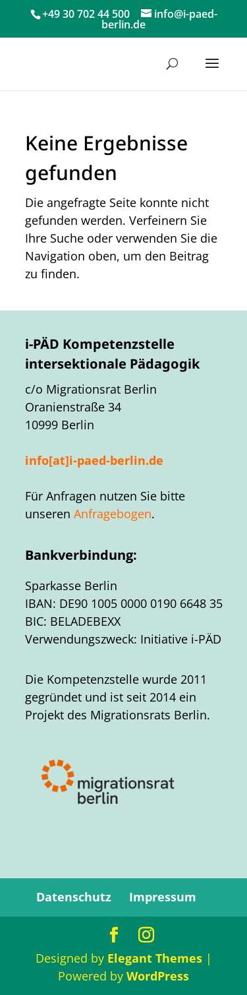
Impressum (162, 897)
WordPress (157, 976)
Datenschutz (73, 897)
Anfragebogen (112, 514)
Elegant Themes (154, 958)
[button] (212, 71)
